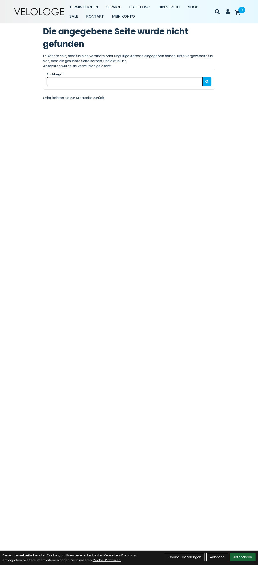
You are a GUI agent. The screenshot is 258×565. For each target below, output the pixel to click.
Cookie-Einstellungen (184, 557)
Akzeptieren (242, 557)
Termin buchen (83, 7)
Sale (73, 16)
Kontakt (95, 16)
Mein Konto (123, 16)
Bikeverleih (169, 7)
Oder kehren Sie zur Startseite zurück (73, 97)
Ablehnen (217, 557)
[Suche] (217, 12)
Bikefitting (139, 7)
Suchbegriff (56, 74)
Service (113, 7)
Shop (193, 7)
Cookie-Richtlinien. (107, 560)
